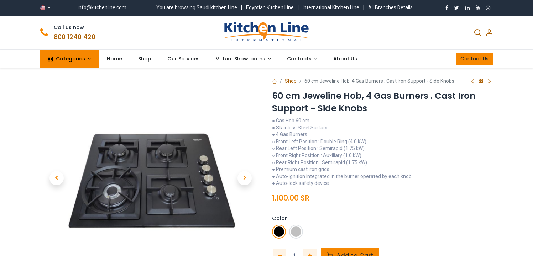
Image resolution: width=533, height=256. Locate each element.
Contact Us (474, 58)
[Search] (477, 33)
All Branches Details (390, 7)
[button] (56, 173)
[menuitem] (114, 59)
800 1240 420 (74, 37)
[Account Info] (489, 33)
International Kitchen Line (331, 7)
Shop (291, 81)
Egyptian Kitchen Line (270, 7)
